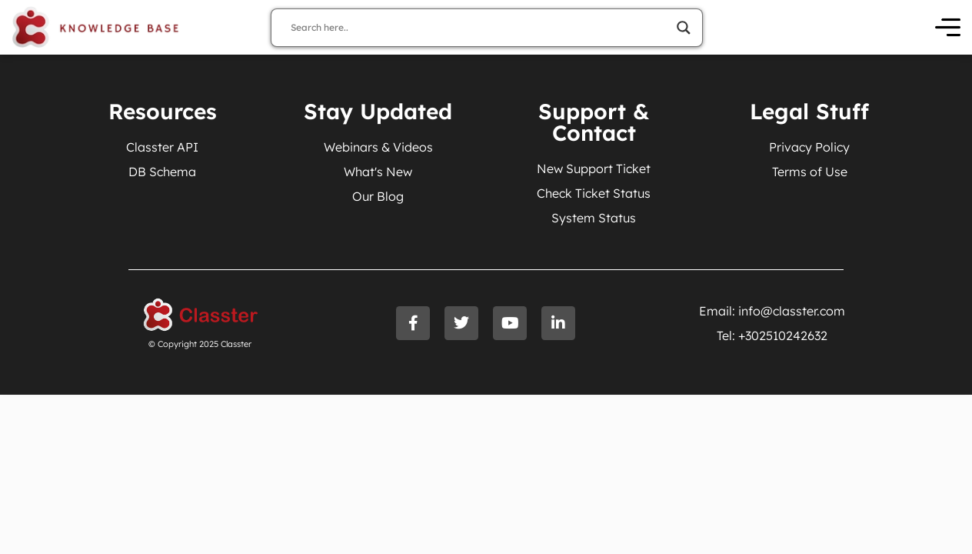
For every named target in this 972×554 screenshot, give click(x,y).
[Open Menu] (947, 27)
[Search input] (480, 27)
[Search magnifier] (683, 27)
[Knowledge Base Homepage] (96, 27)
